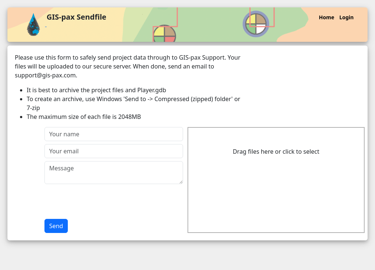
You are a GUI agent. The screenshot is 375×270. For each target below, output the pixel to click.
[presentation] (100, 201)
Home (326, 17)
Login (346, 17)
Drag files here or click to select (276, 151)
